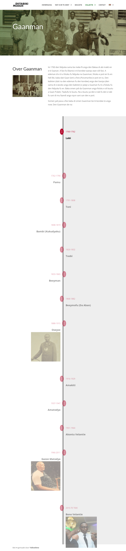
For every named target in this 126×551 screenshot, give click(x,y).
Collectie (89, 5)
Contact (102, 5)
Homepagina (47, 5)
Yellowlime (34, 547)
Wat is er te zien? (62, 5)
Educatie (78, 5)
